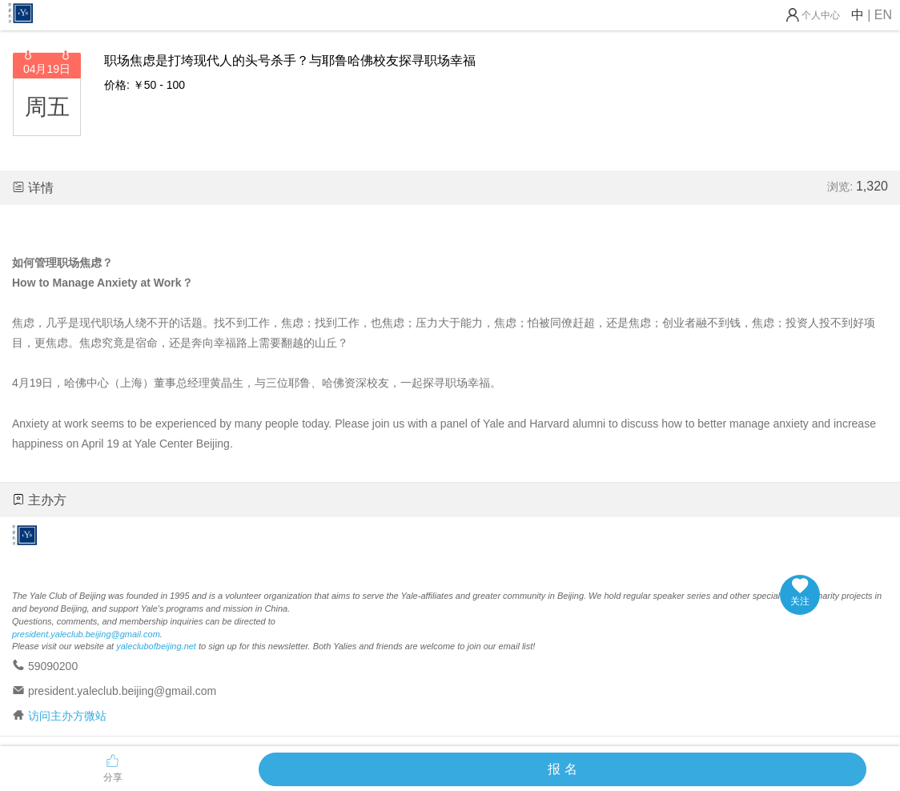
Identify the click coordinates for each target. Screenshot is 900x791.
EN (883, 15)
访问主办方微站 (67, 715)
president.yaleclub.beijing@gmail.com (86, 634)
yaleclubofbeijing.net (156, 646)
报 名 (562, 769)
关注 (800, 592)
